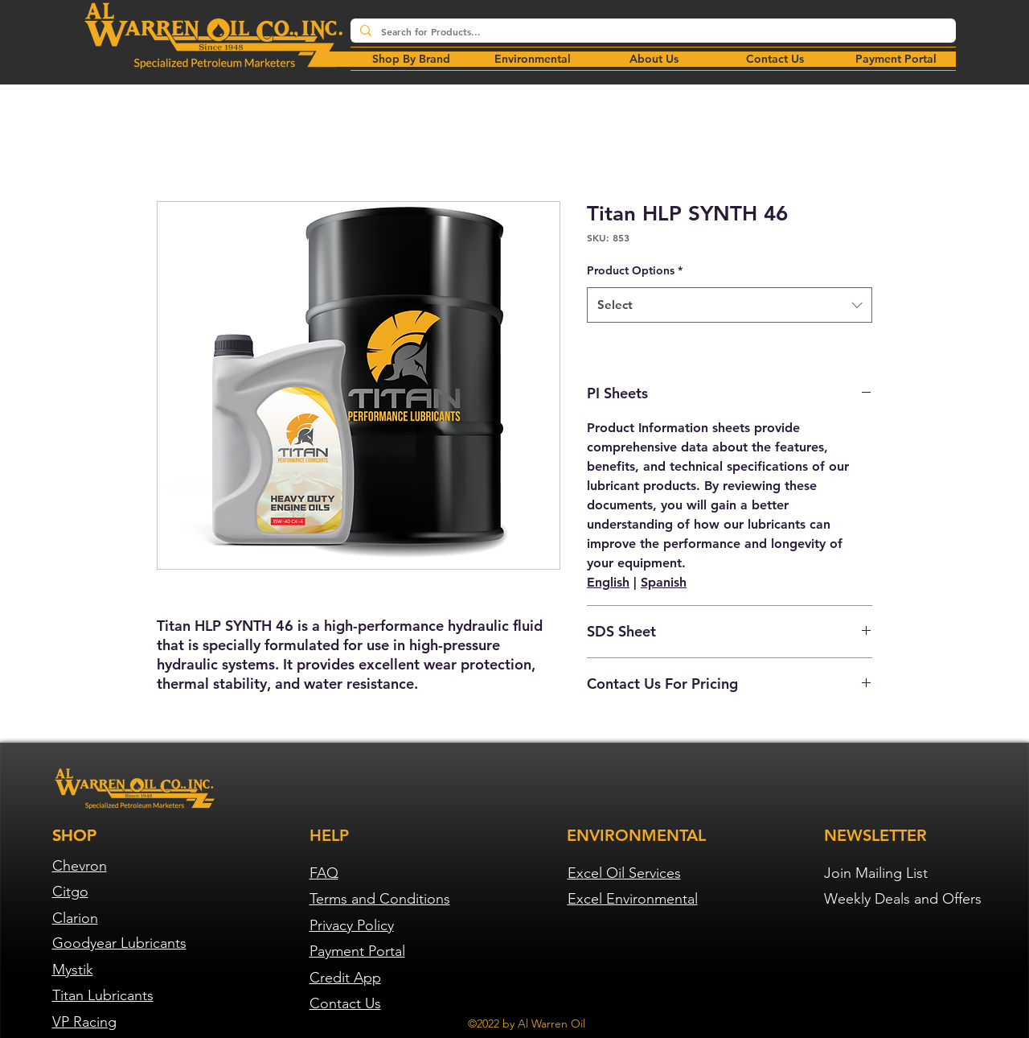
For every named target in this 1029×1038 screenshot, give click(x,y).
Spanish (664, 582)
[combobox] (729, 305)
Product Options (635, 270)
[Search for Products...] (651, 32)
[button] (532, 59)
